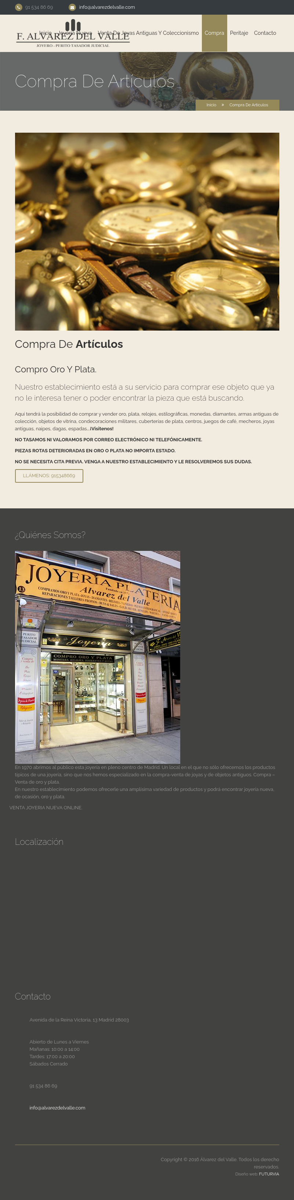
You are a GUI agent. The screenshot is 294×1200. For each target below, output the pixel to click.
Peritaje (239, 33)
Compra (214, 33)
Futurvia (269, 1174)
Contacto (265, 33)
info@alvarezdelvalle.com (107, 7)
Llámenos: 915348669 (49, 475)
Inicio (45, 33)
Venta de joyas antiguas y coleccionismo (148, 33)
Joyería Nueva (75, 33)
